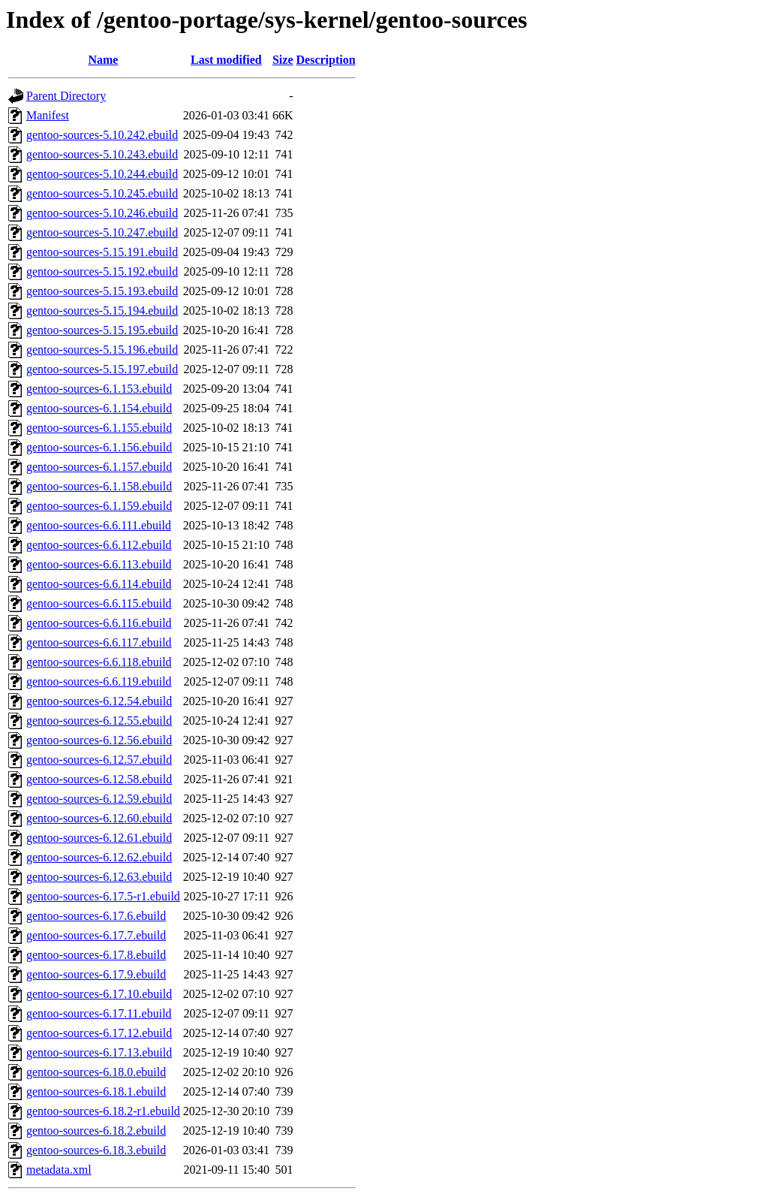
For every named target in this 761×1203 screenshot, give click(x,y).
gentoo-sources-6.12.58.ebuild (99, 779)
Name (103, 59)
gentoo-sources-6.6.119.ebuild (99, 681)
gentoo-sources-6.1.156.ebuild (99, 447)
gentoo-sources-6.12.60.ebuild (99, 818)
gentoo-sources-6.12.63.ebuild (99, 876)
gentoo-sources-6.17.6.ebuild (96, 915)
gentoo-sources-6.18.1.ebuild (96, 1091)
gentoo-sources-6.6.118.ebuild (99, 662)
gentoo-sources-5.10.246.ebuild (102, 213)
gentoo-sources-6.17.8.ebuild (96, 954)
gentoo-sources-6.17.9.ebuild (96, 974)
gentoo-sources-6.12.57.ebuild (99, 759)
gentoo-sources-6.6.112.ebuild (99, 544)
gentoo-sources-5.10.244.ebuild (102, 173)
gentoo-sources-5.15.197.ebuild (102, 369)
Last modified (226, 59)
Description (326, 59)
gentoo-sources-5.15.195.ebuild (102, 330)
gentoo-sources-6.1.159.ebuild (99, 505)
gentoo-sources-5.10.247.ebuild (102, 232)
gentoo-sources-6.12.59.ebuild (99, 798)
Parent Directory (66, 95)
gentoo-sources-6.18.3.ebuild (96, 1150)
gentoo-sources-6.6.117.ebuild (99, 642)
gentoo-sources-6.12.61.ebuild (99, 837)
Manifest (47, 115)
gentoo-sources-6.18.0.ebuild (96, 1072)
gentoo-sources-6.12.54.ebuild (99, 701)
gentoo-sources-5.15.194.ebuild (102, 310)
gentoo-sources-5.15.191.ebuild (102, 252)
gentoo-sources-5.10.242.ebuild (102, 134)
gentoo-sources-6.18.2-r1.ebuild (103, 1111)
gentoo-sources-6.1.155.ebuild (99, 427)
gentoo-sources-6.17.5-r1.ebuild (103, 896)
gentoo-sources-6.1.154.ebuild (99, 408)
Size (282, 59)
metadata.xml (59, 1169)
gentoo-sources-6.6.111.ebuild (98, 525)
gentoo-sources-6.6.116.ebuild (99, 623)
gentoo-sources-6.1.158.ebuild (99, 486)
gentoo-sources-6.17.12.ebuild (99, 1033)
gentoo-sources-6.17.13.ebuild (99, 1052)
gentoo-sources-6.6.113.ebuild (99, 564)
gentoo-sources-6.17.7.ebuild (96, 935)
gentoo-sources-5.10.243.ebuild (102, 154)
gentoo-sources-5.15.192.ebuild (102, 271)
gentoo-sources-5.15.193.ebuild (102, 291)
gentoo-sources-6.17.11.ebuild (99, 1013)
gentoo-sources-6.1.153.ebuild (99, 388)
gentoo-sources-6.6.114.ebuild (99, 583)
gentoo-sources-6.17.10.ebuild (99, 993)
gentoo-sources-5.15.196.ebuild (102, 349)
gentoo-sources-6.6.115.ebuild (99, 603)
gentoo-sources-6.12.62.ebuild (99, 857)
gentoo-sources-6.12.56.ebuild (99, 740)
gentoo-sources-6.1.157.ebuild (99, 466)
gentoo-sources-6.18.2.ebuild (96, 1130)
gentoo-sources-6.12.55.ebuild (99, 720)
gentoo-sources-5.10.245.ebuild (102, 193)
